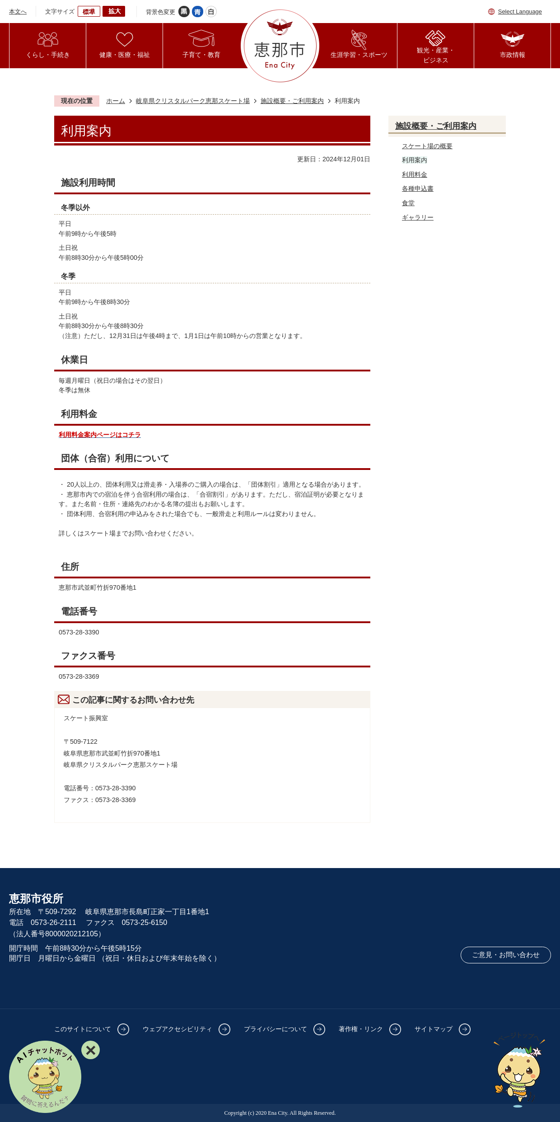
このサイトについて (82, 1029)
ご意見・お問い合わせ (506, 954)
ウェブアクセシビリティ (177, 1029)
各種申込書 (418, 188)
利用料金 (414, 174)
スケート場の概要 (427, 146)
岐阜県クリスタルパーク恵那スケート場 (193, 100)
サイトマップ (434, 1029)
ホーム (115, 100)
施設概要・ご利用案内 (292, 100)
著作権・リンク (361, 1029)
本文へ (18, 11)
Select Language (520, 11)
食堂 (408, 203)
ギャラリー (418, 217)
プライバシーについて (275, 1029)
